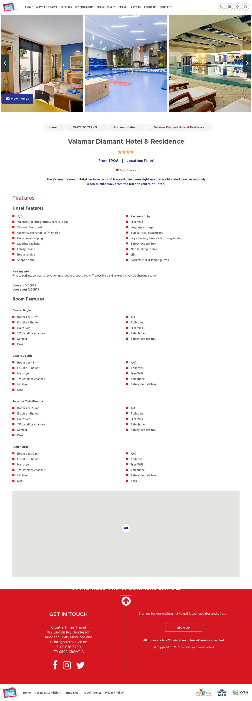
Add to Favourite (126, 170)
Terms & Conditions (48, 692)
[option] (42, 63)
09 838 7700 (70, 647)
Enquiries (72, 692)
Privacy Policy (114, 692)
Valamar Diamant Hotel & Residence (179, 127)
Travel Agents (91, 692)
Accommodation (124, 127)
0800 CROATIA (71, 652)
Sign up (183, 627)
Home (53, 127)
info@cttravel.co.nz (70, 642)
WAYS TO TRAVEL (85, 127)
